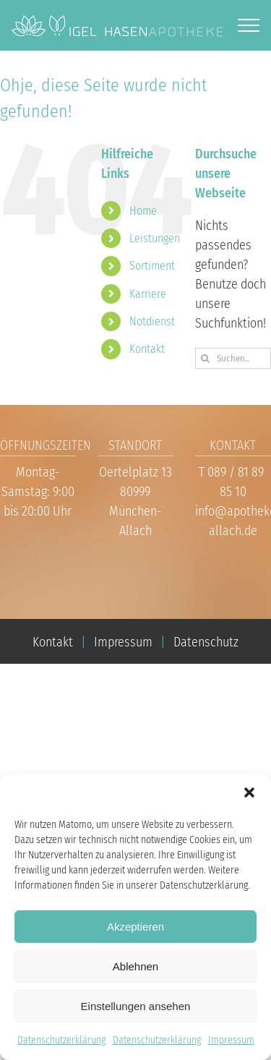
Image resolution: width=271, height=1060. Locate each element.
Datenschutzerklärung (61, 1040)
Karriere (147, 294)
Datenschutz (205, 642)
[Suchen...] (233, 358)
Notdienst (152, 321)
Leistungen (154, 238)
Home (143, 211)
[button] (249, 792)
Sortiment (152, 266)
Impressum (231, 1040)
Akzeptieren (135, 926)
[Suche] (205, 358)
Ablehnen (135, 966)
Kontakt (147, 349)
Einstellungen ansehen (136, 1006)
